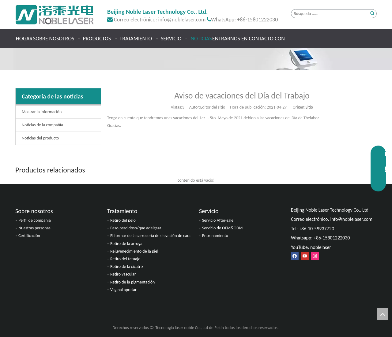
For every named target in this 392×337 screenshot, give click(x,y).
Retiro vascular (123, 274)
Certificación (29, 235)
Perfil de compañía (34, 220)
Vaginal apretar (123, 289)
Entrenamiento (215, 235)
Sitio (309, 107)
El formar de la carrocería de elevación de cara (150, 235)
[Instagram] (315, 256)
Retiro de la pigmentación (132, 282)
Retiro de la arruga (126, 243)
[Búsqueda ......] (329, 13)
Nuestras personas (34, 228)
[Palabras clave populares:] (372, 13)
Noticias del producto (40, 138)
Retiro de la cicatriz (126, 266)
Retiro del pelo (123, 220)
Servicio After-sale (217, 220)
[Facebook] (295, 256)
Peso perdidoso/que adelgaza (135, 228)
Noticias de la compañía (42, 125)
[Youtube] (305, 256)
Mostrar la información (42, 111)
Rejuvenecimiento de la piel (134, 251)
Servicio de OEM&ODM (222, 228)
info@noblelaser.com (182, 19)
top (382, 314)
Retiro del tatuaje (125, 258)
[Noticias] (196, 59)
